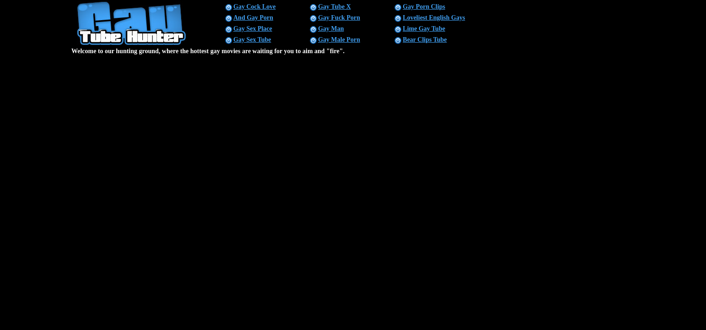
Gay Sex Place (252, 28)
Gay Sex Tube (252, 39)
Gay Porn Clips (424, 6)
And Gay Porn (253, 17)
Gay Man (331, 28)
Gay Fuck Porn (339, 17)
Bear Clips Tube (425, 39)
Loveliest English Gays (434, 17)
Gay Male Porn (339, 39)
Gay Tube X (334, 6)
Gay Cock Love (254, 6)
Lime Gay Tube (424, 28)
